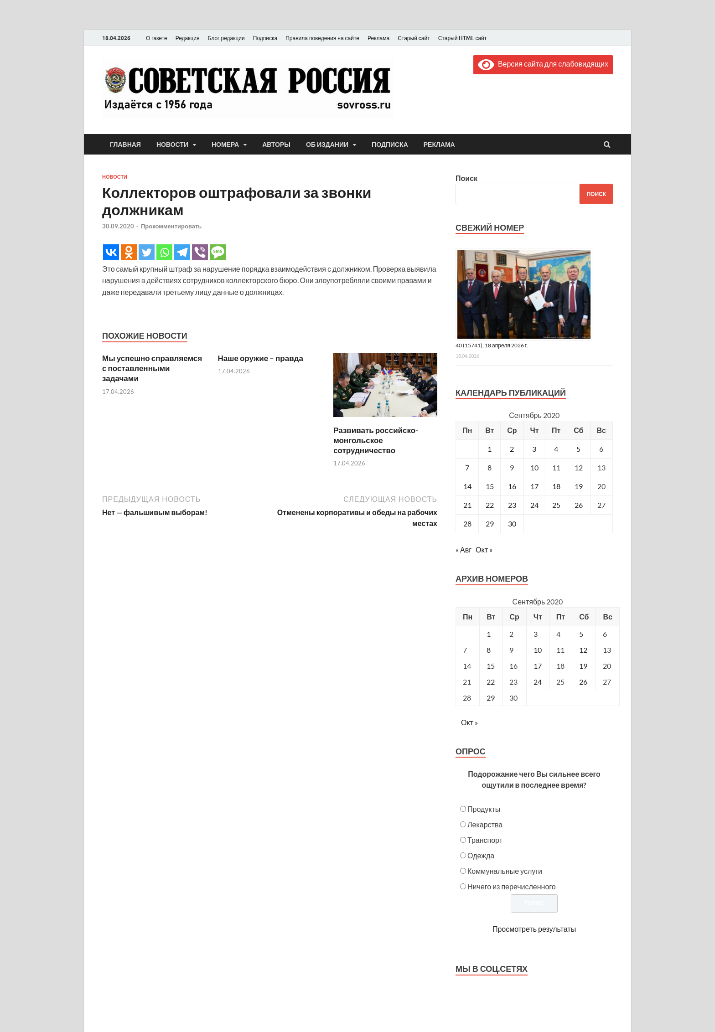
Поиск (466, 178)
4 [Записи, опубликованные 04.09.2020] (556, 448)
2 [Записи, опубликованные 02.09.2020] (512, 448)
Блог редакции (226, 38)
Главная (125, 144)
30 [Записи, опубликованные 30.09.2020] (512, 523)
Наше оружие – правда (260, 358)
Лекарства (485, 824)
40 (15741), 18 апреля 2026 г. (492, 345)
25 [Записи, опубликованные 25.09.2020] (556, 505)
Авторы (276, 144)
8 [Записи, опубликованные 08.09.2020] (489, 467)
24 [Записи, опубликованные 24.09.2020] (534, 505)
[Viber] (200, 252)
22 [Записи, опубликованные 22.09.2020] (490, 505)
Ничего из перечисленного (511, 886)
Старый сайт (414, 38)
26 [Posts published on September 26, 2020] (583, 681)
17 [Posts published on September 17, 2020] (538, 665)
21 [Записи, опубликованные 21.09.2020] (467, 505)
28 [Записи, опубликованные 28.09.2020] (467, 523)
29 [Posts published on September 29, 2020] (491, 697)
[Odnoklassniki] (129, 252)
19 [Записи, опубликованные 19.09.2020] (579, 486)
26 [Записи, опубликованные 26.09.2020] (579, 505)
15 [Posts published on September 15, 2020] (491, 665)
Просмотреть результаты (534, 928)
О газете (156, 38)
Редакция (188, 38)
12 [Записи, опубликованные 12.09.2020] (579, 467)
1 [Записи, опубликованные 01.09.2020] (489, 448)
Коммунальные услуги (504, 871)
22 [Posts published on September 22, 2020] (491, 681)
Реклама (378, 38)
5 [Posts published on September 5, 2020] (581, 634)
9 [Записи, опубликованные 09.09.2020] (512, 467)
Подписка (265, 38)
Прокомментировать (171, 226)
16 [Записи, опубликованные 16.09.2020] (512, 486)
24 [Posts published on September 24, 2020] (538, 681)
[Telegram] (182, 252)
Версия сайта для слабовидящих (543, 63)
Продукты (483, 809)
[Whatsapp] (164, 252)
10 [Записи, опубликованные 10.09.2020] (534, 467)
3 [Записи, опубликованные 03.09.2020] (534, 448)
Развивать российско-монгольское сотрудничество (375, 440)
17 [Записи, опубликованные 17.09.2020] (534, 486)
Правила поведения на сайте (322, 38)
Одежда (480, 855)
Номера (225, 144)
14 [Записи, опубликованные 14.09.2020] (467, 486)
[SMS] (218, 252)
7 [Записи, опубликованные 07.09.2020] (467, 467)
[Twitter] (147, 252)
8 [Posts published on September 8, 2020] (489, 649)
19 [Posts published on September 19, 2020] (583, 665)
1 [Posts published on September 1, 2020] (489, 634)
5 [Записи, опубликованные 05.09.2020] (578, 448)
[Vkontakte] (111, 252)
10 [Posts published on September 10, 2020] (538, 649)
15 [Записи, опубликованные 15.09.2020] (490, 486)
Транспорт (485, 840)
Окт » (484, 549)
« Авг (463, 549)
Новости (172, 144)
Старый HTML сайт (462, 38)
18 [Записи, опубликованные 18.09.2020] (556, 486)
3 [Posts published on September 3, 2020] (536, 634)
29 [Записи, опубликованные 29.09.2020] (490, 523)
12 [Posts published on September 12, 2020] (583, 649)
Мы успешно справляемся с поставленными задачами (152, 368)
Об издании (327, 144)
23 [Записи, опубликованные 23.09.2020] (512, 505)
